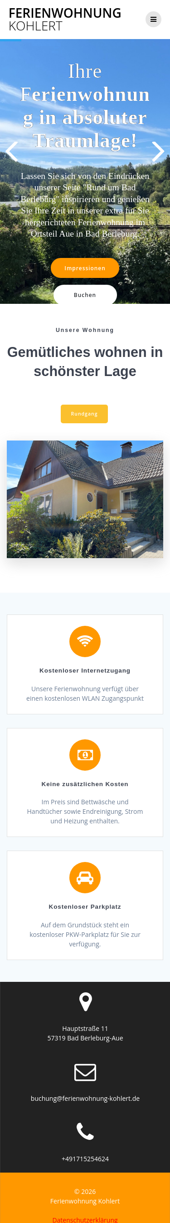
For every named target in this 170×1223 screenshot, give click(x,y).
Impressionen (84, 268)
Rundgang (84, 404)
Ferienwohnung (65, 19)
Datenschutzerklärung (84, 1210)
